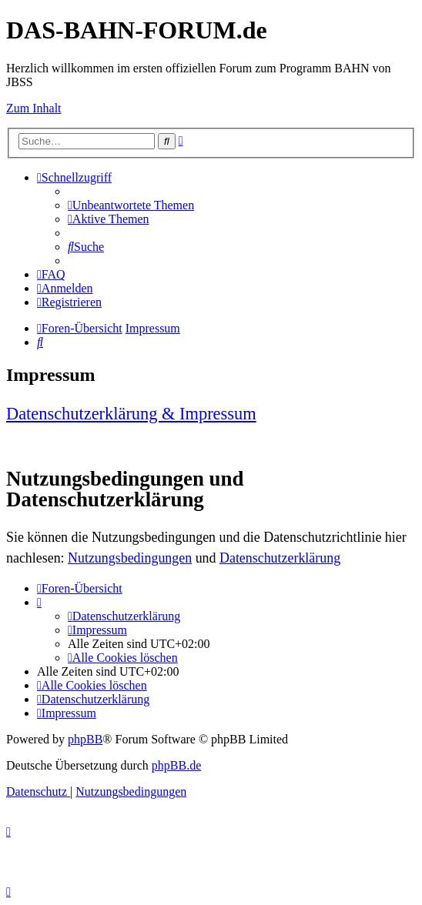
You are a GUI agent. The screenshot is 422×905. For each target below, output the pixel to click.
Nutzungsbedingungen (130, 558)
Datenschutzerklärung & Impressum (131, 413)
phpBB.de (176, 765)
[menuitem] (131, 205)
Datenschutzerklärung (279, 558)
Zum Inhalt (34, 108)
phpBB (85, 739)
